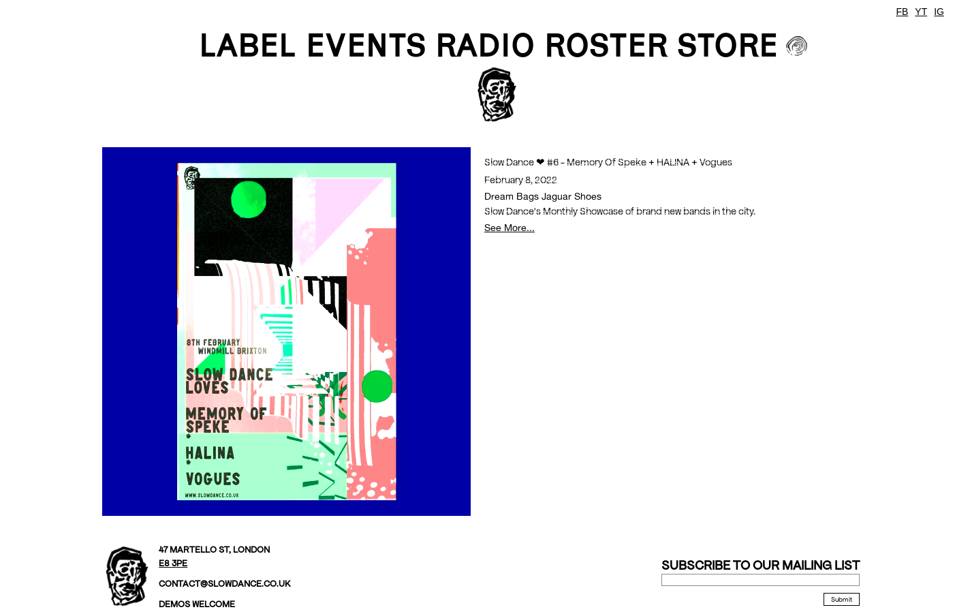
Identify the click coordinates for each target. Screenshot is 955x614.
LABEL (247, 45)
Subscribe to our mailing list (760, 565)
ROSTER (606, 45)
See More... (509, 227)
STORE (727, 45)
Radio (485, 45)
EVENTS (366, 45)
